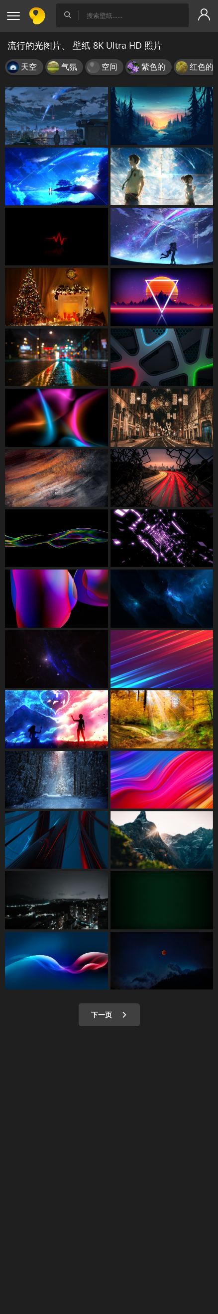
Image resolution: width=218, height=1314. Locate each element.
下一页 (109, 1014)
